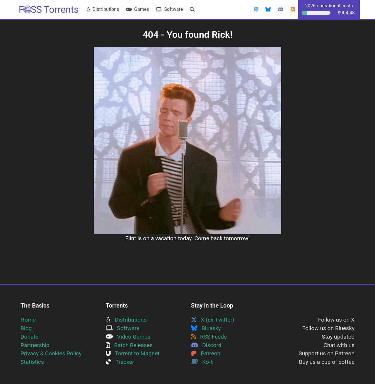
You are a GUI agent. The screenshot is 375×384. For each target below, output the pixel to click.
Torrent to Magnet (133, 353)
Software (169, 9)
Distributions (102, 9)
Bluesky (206, 328)
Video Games (128, 336)
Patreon (205, 353)
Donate (29, 336)
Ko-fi (202, 362)
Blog (26, 328)
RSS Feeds (209, 336)
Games (137, 9)
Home (28, 319)
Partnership (35, 345)
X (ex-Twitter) (212, 319)
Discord (206, 345)
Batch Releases (129, 345)
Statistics (32, 362)
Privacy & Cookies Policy (51, 353)
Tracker (120, 362)
